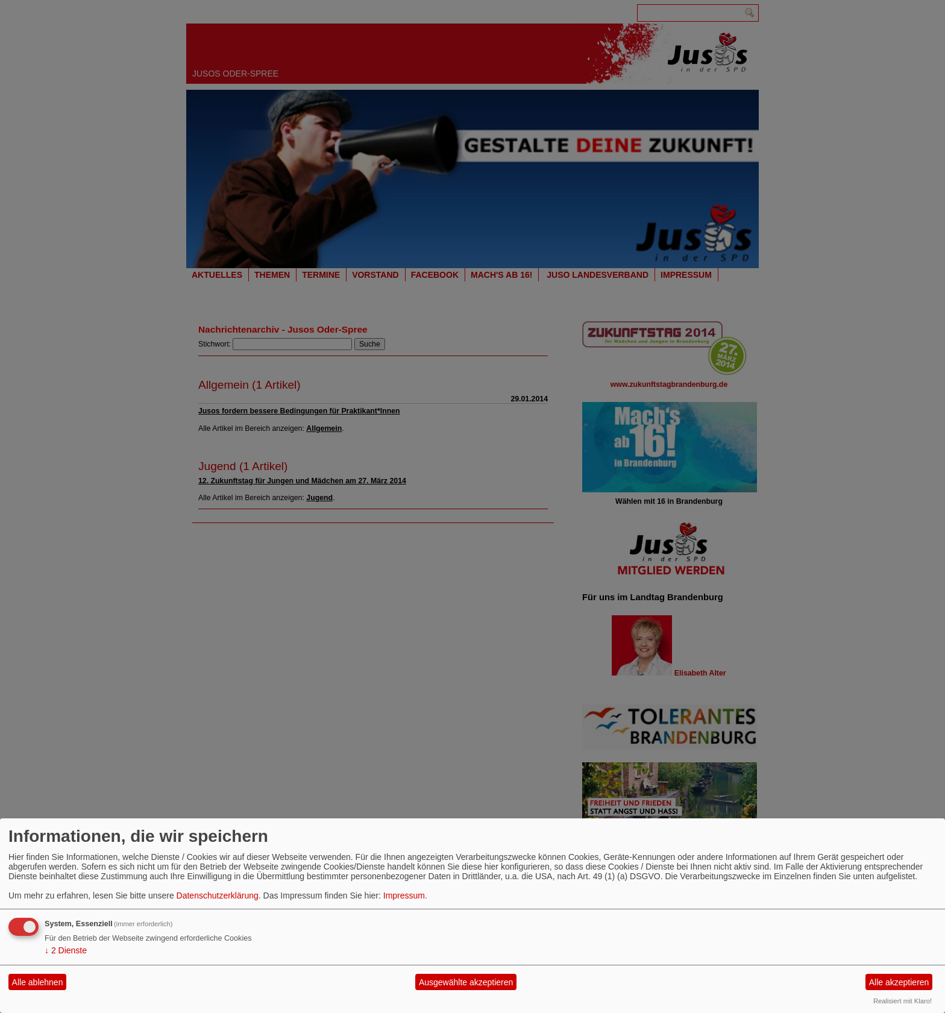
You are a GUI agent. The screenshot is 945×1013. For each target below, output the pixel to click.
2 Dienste (66, 950)
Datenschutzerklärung (218, 895)
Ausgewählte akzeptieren (466, 982)
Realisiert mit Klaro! (902, 1001)
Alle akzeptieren (899, 982)
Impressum (404, 895)
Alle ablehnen (37, 982)
